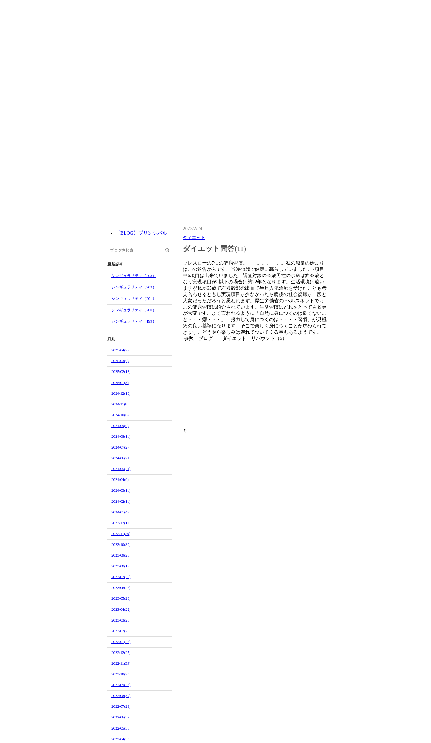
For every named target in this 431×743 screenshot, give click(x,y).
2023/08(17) (120, 566)
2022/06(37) (120, 717)
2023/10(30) (120, 544)
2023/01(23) (120, 641)
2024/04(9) (120, 479)
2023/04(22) (120, 609)
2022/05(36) (120, 728)
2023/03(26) (120, 620)
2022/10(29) (120, 674)
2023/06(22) (120, 587)
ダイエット (194, 237)
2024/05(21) (120, 469)
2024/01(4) (120, 512)
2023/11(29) (120, 533)
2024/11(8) (119, 404)
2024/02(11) (120, 501)
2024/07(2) (120, 447)
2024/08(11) (120, 436)
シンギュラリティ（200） (133, 310)
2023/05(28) (120, 598)
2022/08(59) (120, 695)
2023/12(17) (120, 523)
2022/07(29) (120, 706)
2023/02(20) (120, 631)
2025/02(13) (120, 371)
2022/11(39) (120, 663)
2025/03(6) (120, 360)
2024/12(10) (120, 393)
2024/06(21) (120, 458)
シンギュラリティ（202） (133, 287)
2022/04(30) (120, 739)
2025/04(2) (120, 350)
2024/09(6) (120, 425)
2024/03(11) (120, 490)
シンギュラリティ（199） (133, 321)
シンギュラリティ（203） (133, 276)
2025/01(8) (120, 382)
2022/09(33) (120, 685)
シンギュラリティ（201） (133, 298)
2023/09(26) (120, 555)
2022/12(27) (120, 652)
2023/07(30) (120, 577)
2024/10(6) (120, 415)
